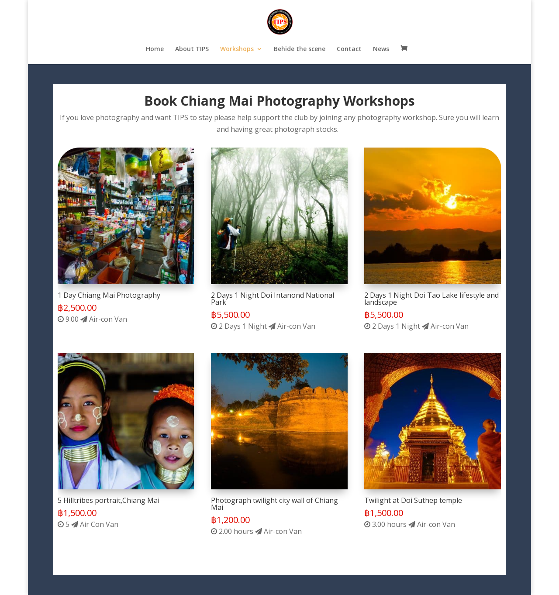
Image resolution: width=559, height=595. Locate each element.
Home (155, 49)
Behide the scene (299, 49)
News (381, 49)
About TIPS (192, 49)
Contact (349, 49)
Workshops (237, 49)
